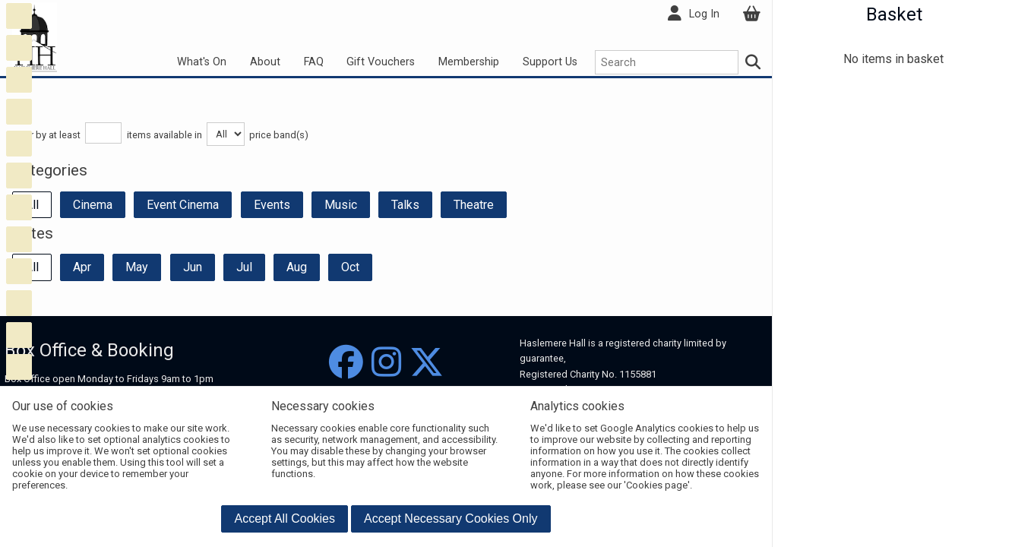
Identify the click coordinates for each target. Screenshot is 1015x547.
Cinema (92, 205)
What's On (201, 61)
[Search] (754, 62)
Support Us (550, 61)
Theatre (474, 205)
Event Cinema (183, 205)
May (136, 267)
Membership (468, 61)
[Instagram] (386, 363)
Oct (350, 267)
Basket (894, 14)
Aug (296, 267)
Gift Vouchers (380, 61)
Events (272, 205)
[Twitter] (426, 363)
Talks (405, 205)
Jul (244, 267)
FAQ (314, 61)
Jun (192, 267)
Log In (704, 14)
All (32, 205)
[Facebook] (346, 363)
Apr (82, 267)
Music (340, 205)
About (265, 61)
